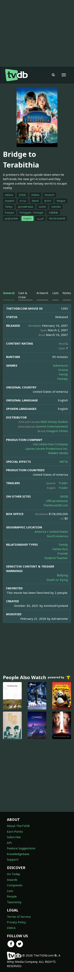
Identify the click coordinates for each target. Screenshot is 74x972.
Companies (14, 885)
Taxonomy (14, 902)
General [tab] (8, 293)
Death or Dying (57, 580)
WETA (64, 461)
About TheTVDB (18, 826)
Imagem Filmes (57, 431)
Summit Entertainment (52, 426)
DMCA (11, 928)
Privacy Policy (16, 922)
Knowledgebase (18, 854)
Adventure (60, 365)
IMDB (64, 496)
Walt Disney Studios (54, 422)
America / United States (51, 531)
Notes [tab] (67, 293)
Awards (12, 880)
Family (63, 374)
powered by (59, 677)
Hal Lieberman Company (50, 444)
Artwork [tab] (42, 293)
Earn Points (15, 831)
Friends (62, 553)
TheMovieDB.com (55, 505)
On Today (13, 874)
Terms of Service (19, 917)
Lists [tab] (55, 293)
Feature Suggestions (21, 848)
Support (12, 859)
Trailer (63, 483)
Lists (10, 891)
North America (57, 536)
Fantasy (62, 379)
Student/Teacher (56, 558)
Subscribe (14, 837)
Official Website (57, 501)
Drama (63, 370)
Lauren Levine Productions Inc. (46, 449)
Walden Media (58, 453)
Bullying (62, 575)
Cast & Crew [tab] (22, 295)
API (9, 843)
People (12, 896)
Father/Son (60, 549)
